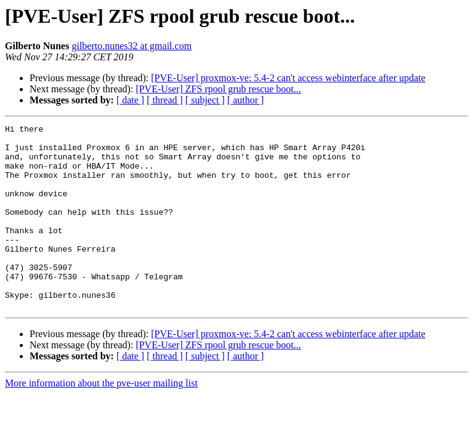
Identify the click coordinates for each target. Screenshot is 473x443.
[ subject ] (205, 100)
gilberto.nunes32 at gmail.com (131, 46)
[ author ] (245, 100)
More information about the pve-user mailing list (101, 420)
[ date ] (130, 100)
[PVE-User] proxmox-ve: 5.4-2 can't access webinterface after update (288, 78)
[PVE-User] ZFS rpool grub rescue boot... (218, 89)
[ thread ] (165, 100)
